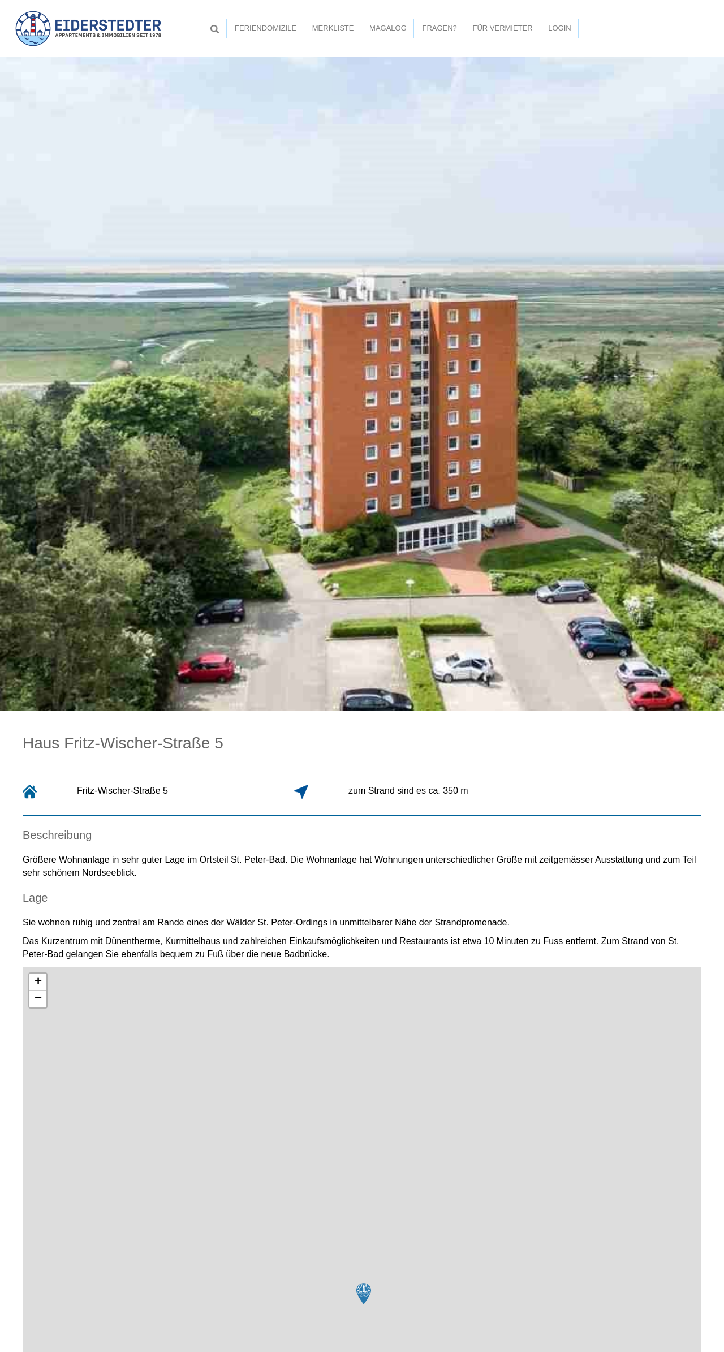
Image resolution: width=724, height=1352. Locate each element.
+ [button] (38, 982)
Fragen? (439, 28)
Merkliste (333, 28)
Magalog (388, 28)
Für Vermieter (502, 28)
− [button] (38, 999)
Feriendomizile (265, 28)
